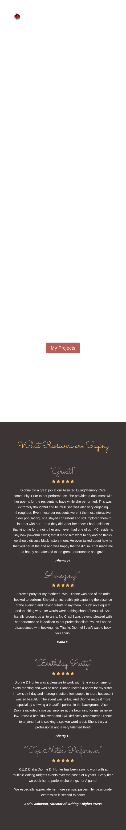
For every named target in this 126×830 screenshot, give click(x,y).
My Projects (63, 348)
